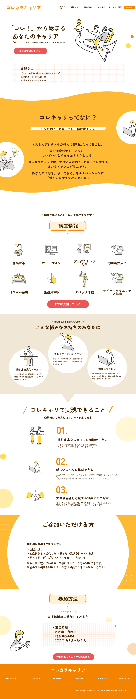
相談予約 (101, 7)
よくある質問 (101, 678)
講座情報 (88, 7)
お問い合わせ (124, 678)
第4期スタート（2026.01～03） (34, 76)
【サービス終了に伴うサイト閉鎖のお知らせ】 (41, 73)
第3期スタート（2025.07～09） (34, 80)
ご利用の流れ (74, 7)
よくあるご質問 (115, 7)
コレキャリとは (60, 7)
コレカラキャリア (68, 670)
